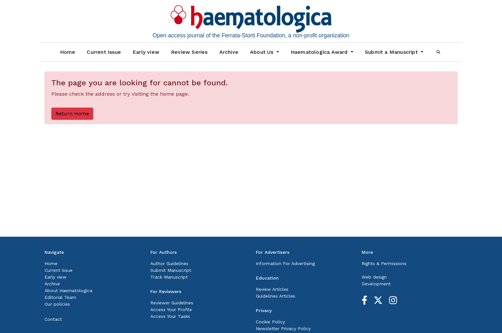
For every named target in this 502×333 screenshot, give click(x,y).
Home (67, 52)
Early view (146, 52)
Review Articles (272, 289)
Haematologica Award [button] (320, 52)
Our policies (57, 304)
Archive (228, 52)
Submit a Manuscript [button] (392, 52)
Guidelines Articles (275, 296)
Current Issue (104, 52)
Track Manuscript (169, 277)
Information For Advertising (285, 263)
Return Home (72, 113)
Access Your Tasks (170, 316)
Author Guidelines (169, 263)
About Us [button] (262, 52)
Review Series (189, 52)
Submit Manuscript (170, 270)
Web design (374, 277)
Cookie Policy (270, 321)
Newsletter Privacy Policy (283, 328)
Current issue (59, 270)
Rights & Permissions (384, 263)
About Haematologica (68, 290)
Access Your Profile (171, 309)
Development (376, 283)
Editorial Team (60, 297)
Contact (53, 319)
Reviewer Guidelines (171, 302)
